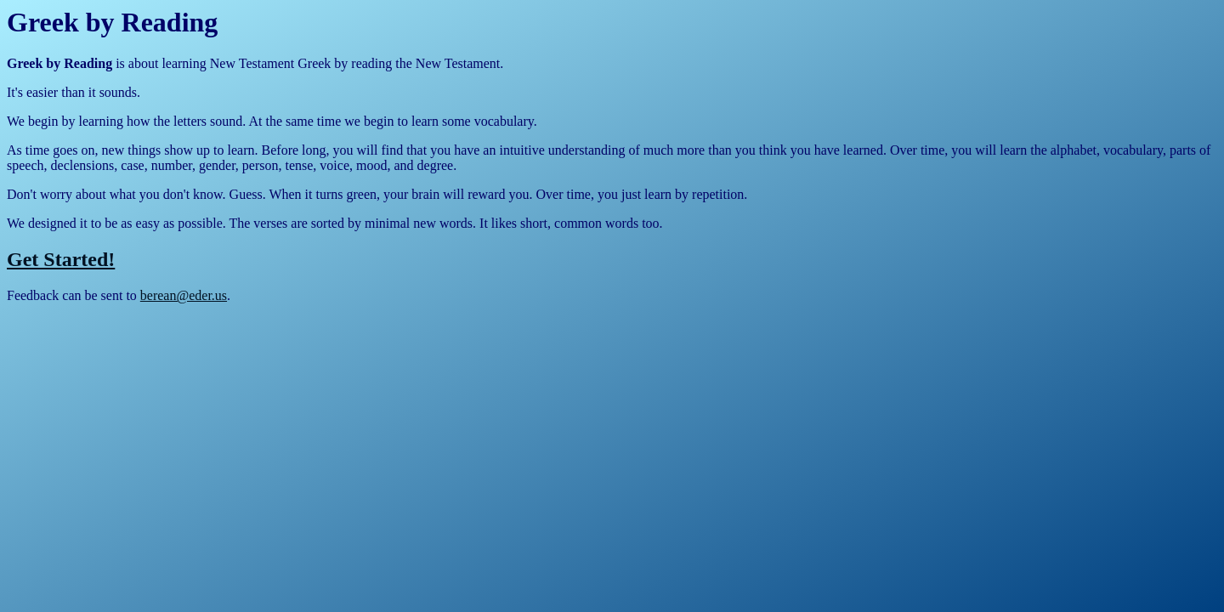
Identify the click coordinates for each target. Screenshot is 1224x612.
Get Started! (61, 259)
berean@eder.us (183, 295)
